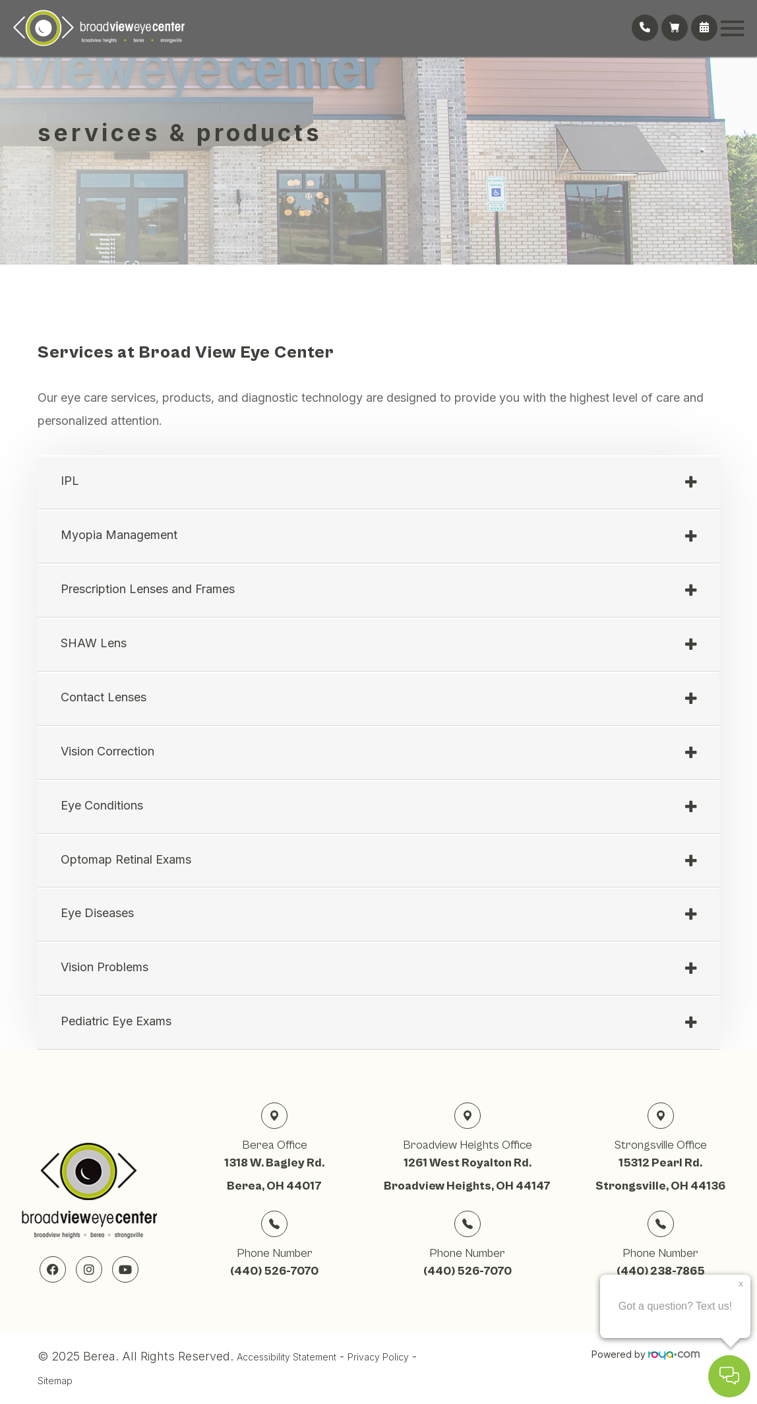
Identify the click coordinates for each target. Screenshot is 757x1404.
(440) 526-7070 (274, 1271)
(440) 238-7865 (661, 1271)
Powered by (645, 1354)
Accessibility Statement (286, 1356)
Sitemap (55, 1380)
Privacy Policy (378, 1356)
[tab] (378, 483)
